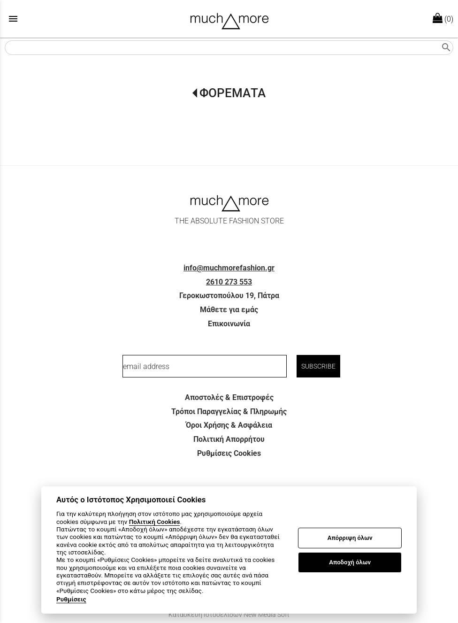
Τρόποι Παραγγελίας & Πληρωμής (229, 411)
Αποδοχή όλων (350, 562)
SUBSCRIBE (318, 366)
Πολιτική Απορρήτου (229, 439)
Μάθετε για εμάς (229, 309)
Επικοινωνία (229, 323)
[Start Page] (229, 19)
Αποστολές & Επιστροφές (229, 397)
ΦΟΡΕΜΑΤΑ (232, 93)
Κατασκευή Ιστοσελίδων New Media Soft (229, 614)
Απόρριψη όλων (350, 537)
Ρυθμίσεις (71, 599)
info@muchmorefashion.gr (229, 267)
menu (13, 18)
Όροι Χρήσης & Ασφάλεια (229, 425)
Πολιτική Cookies (154, 521)
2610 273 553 (229, 281)
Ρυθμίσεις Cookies (229, 453)
